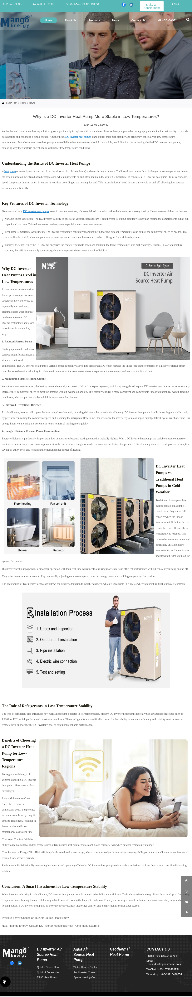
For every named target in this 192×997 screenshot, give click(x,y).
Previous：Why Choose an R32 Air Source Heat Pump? (35, 917)
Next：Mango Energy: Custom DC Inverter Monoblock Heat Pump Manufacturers (50, 925)
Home (23, 103)
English (174, 3)
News (31, 103)
